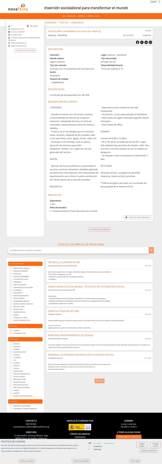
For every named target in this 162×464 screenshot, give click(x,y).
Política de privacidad (81, 461)
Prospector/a (18, 309)
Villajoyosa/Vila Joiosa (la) (22, 396)
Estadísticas (98, 446)
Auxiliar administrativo (21, 320)
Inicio (64, 16)
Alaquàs (16, 344)
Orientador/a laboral (21, 268)
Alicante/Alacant (19, 352)
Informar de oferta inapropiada (139, 217)
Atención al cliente (20, 318)
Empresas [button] (81, 16)
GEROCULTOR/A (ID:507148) (63, 311)
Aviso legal (135, 461)
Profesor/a (17, 274)
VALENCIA (16, 330)
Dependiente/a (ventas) (21, 301)
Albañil (16, 315)
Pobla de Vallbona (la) (21, 374)
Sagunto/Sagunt (19, 382)
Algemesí (16, 349)
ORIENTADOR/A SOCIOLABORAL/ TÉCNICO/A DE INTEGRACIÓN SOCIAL (86, 286)
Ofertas (90, 16)
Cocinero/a (17, 290)
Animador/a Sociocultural (23, 287)
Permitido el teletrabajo (22, 406)
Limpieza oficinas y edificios (23, 304)
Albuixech (16, 347)
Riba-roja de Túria (19, 379)
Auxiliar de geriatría (20, 271)
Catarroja (17, 357)
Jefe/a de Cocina (19, 307)
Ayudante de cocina (20, 279)
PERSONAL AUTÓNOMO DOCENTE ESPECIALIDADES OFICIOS (81, 354)
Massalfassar (18, 371)
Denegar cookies (155, 445)
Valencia (16, 393)
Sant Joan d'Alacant (20, 385)
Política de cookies (27, 461)
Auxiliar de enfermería (21, 276)
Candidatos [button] (71, 16)
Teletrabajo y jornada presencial (25, 409)
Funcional (97, 443)
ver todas (99, 381)
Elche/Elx (16, 363)
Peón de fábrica (19, 298)
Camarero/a (17, 282)
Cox (14, 360)
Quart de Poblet (19, 377)
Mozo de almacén (19, 285)
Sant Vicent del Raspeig (21, 388)
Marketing (97, 449)
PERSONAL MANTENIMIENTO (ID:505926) (70, 335)
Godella (16, 368)
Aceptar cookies (142, 445)
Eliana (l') (16, 366)
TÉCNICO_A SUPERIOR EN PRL (64, 262)
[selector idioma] (155, 1)
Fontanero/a (18, 293)
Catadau (16, 355)
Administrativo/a (19, 312)
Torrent (16, 390)
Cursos (97, 16)
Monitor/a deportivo (21, 296)
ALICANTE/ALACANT (19, 333)
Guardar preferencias (148, 451)
